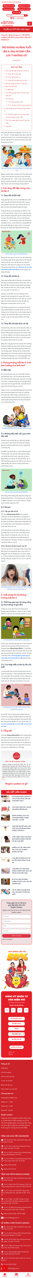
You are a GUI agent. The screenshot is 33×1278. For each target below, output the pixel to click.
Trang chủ (4, 35)
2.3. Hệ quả (9, 99)
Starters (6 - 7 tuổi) (7, 1102)
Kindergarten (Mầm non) (9, 1098)
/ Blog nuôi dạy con (14, 35)
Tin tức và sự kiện (6, 1081)
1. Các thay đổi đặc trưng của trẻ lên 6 (16, 71)
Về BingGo (4, 1068)
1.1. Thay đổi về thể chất (13, 74)
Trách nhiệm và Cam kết (9, 1089)
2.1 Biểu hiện (10, 90)
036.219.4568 (8, 2)
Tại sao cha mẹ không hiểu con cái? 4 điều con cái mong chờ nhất (16, 724)
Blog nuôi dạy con (7, 1085)
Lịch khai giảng (6, 1072)
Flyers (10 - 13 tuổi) (6, 1110)
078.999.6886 (16, 2)
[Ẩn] (20, 67)
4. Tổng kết (7, 126)
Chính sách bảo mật (7, 1076)
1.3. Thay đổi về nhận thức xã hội (16, 80)
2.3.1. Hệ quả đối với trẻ (15, 102)
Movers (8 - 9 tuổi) (7, 1106)
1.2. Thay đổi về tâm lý (13, 77)
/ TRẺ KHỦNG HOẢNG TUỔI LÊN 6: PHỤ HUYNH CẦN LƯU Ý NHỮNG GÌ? (16, 37)
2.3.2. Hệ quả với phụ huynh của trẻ (19, 105)
